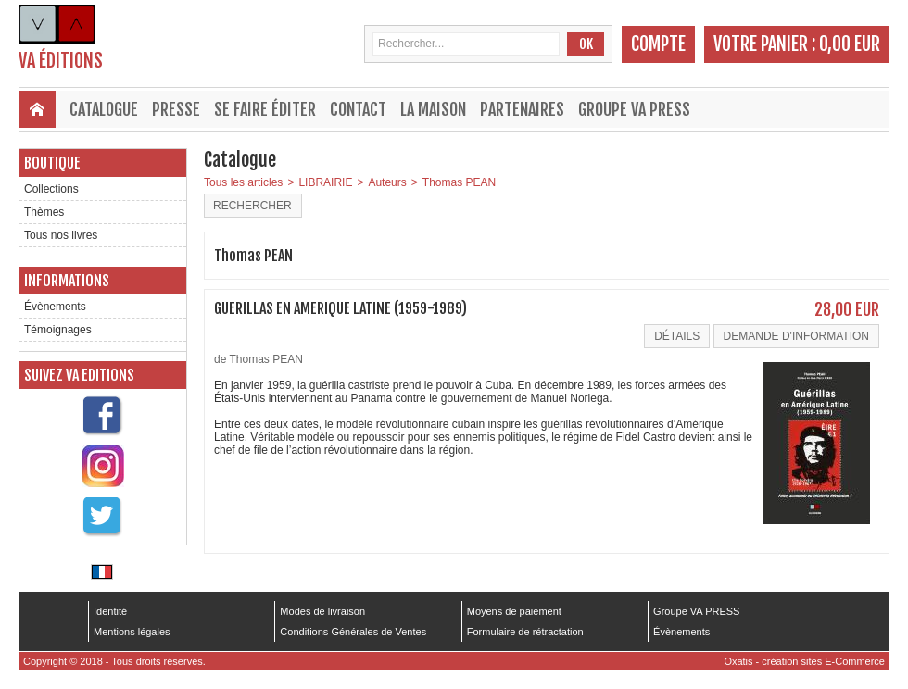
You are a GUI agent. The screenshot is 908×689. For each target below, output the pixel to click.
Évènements (55, 306)
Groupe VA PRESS (634, 109)
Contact (358, 109)
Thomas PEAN (459, 182)
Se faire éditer (265, 109)
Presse (176, 109)
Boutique (52, 163)
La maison (433, 109)
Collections (51, 188)
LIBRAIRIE (325, 182)
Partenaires (522, 109)
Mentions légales (132, 631)
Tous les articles (243, 182)
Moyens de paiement (514, 611)
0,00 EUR (849, 44)
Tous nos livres (60, 235)
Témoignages (58, 329)
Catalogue (103, 109)
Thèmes (44, 212)
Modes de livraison (322, 611)
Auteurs (387, 182)
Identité (110, 611)
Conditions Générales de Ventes (353, 631)
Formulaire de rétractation (525, 631)
